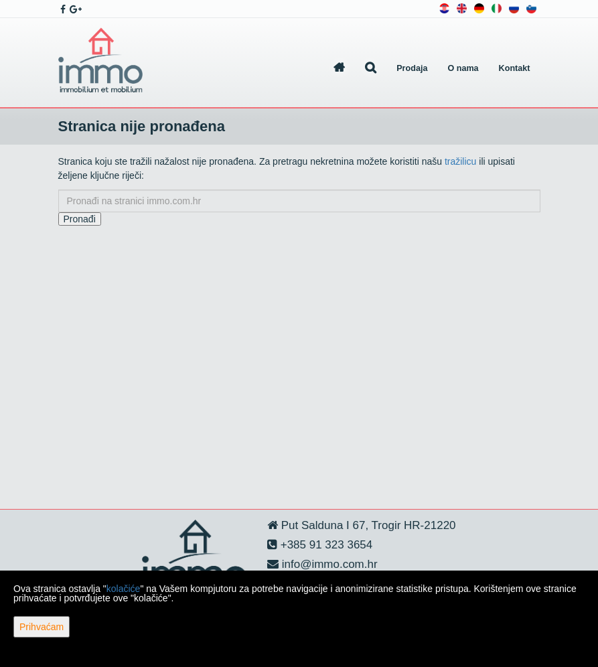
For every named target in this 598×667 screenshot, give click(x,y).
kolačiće (123, 588)
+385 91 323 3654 (324, 544)
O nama (462, 68)
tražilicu (460, 161)
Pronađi (80, 219)
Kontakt (514, 68)
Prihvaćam (41, 626)
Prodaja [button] (411, 68)
